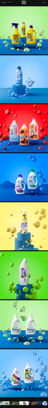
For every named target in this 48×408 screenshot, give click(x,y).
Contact (4, 2)
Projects (4, 1)
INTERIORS (10, 1)
